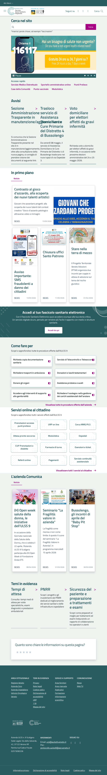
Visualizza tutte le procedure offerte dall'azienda (69, 404)
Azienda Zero (16, 686)
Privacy (36, 682)
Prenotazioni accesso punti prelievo (24, 424)
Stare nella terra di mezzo (81, 250)
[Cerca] (48, 27)
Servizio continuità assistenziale (83, 460)
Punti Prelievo (80, 84)
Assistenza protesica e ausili (70, 383)
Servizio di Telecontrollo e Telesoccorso (75, 359)
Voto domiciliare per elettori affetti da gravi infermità (82, 117)
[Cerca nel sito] (101, 11)
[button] (9, 3)
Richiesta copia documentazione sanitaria (28, 361)
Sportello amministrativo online (56, 84)
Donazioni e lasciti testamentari (71, 372)
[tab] (85, 75)
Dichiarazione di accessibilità (45, 770)
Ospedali (83, 436)
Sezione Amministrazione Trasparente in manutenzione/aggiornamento (24, 115)
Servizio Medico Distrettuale (24, 84)
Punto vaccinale (41, 89)
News (17, 221)
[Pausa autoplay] (16, 75)
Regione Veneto (17, 682)
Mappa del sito (39, 706)
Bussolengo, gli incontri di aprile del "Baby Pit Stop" (80, 518)
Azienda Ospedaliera (19, 689)
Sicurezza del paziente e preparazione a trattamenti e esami (81, 598)
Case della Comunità (20, 89)
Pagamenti (54, 460)
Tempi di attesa (18, 592)
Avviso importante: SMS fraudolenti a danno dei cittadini (23, 281)
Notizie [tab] (17, 178)
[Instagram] (82, 11)
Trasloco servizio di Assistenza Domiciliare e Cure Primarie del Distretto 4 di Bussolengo (52, 122)
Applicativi (59, 689)
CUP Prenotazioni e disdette (24, 447)
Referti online (24, 460)
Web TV (80, 686)
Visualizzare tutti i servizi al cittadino (74, 470)
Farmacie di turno (53, 447)
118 (34, 703)
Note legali (37, 686)
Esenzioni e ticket (83, 447)
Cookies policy (39, 689)
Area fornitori (60, 682)
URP (35, 699)
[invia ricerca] (91, 27)
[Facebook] (77, 11)
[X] (87, 11)
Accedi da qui (53, 330)
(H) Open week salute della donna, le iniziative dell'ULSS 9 (24, 518)
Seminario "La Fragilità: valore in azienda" (53, 516)
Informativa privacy (21, 770)
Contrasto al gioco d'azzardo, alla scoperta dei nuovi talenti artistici (31, 193)
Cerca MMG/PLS (83, 424)
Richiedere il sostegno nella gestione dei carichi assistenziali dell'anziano (74, 395)
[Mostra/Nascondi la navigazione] (4, 10)
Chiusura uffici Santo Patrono (53, 254)
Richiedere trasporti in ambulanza (29, 372)
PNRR (45, 589)
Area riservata (61, 686)
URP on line (53, 424)
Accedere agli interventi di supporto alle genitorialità (29, 395)
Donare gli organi (21, 383)
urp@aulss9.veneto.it (56, 742)
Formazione (60, 693)
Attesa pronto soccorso (24, 436)
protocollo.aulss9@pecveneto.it (55, 748)
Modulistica (57, 89)
